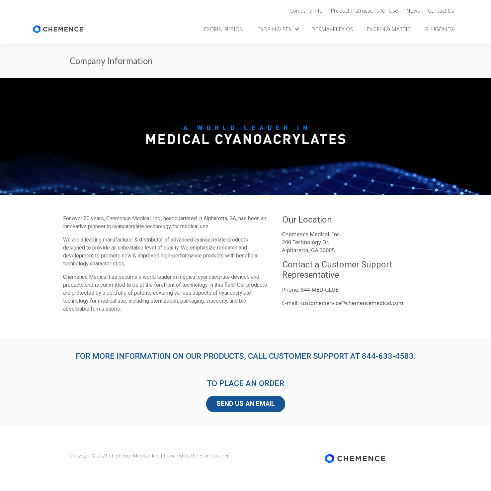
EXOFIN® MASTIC (389, 29)
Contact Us (441, 10)
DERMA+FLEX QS (332, 29)
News (413, 10)
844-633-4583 (388, 356)
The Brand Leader (210, 455)
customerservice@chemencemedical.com (351, 303)
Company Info (306, 10)
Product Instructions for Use (364, 10)
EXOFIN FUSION (224, 29)
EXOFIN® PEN (275, 29)
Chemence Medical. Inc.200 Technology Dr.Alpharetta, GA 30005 (311, 242)
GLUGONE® (439, 29)
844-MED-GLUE (319, 289)
